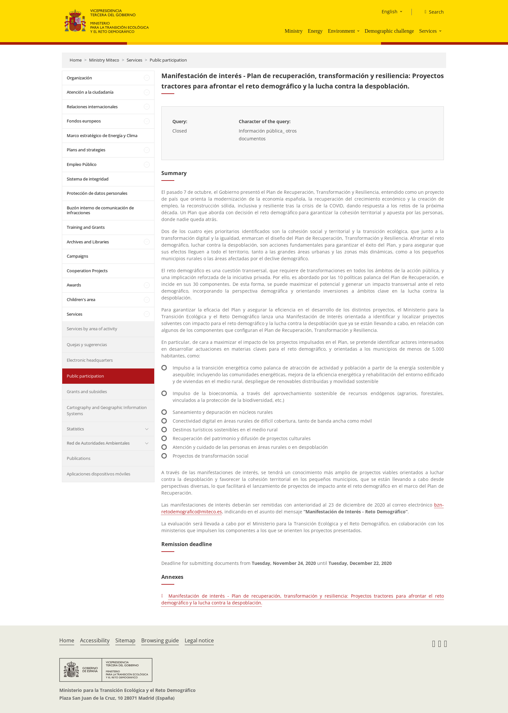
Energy (315, 31)
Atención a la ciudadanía (90, 92)
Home (76, 60)
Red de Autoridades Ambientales (98, 443)
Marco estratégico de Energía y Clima (102, 135)
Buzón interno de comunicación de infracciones (100, 210)
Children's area (81, 299)
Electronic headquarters (90, 360)
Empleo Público (82, 164)
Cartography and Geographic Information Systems (107, 410)
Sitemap (125, 640)
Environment (341, 31)
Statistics (75, 429)
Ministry (294, 31)
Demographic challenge (389, 31)
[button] (359, 31)
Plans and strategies (86, 150)
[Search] (432, 12)
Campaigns (77, 256)
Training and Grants (86, 227)
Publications (78, 458)
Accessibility (95, 640)
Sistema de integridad (88, 179)
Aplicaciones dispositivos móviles (98, 474)
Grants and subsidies (87, 391)
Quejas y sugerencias (87, 344)
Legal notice (199, 640)
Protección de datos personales (97, 193)
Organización (79, 78)
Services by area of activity (92, 329)
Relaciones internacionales (92, 107)
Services (428, 31)
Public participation (168, 60)
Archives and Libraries (88, 242)
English (390, 11)
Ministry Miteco (104, 60)
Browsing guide (160, 640)
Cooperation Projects (87, 271)
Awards (74, 285)
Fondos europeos (84, 121)
